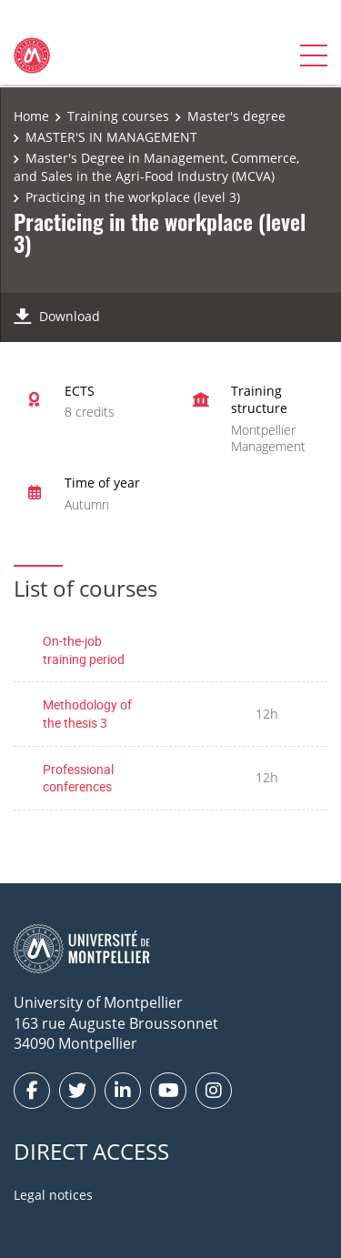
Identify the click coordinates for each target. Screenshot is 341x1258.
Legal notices (53, 1194)
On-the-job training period (84, 650)
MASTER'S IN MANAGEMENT (111, 137)
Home (31, 116)
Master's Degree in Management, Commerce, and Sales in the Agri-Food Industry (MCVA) (156, 167)
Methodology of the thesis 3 (87, 713)
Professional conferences (78, 778)
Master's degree (236, 116)
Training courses (118, 116)
